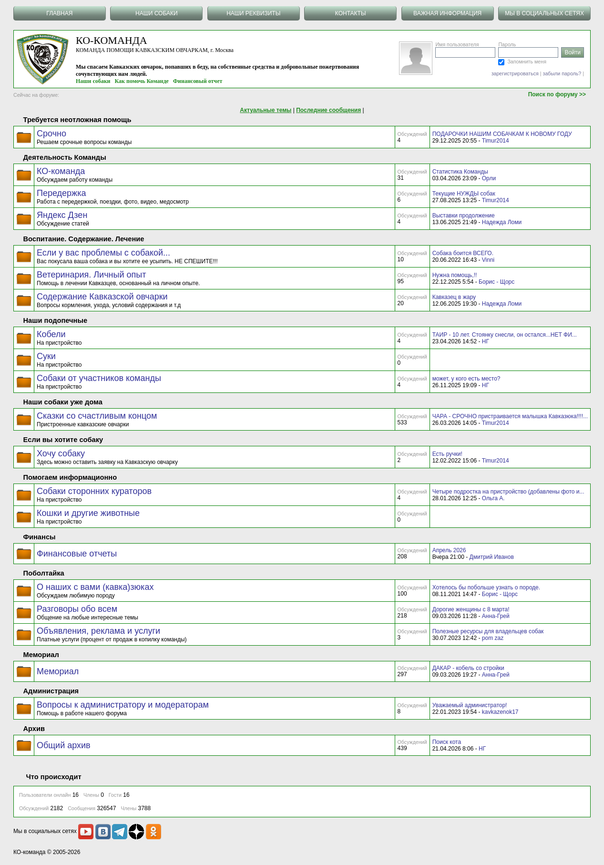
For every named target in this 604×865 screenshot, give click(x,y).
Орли (489, 178)
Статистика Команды (460, 171)
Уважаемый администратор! (469, 705)
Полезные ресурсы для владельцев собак (488, 631)
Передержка (61, 193)
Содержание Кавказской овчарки (102, 296)
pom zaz (492, 638)
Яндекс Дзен (62, 215)
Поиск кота (446, 742)
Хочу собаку (61, 453)
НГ (485, 341)
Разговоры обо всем (77, 609)
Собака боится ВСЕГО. (462, 253)
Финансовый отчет (198, 81)
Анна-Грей (496, 616)
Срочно (51, 133)
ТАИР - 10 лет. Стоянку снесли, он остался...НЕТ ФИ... (504, 334)
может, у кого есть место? (466, 378)
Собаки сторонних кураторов (94, 491)
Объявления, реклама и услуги (98, 631)
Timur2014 (495, 140)
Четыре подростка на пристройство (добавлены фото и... (508, 491)
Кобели (51, 334)
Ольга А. (493, 498)
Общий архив (64, 745)
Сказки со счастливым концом (97, 416)
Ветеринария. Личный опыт (91, 274)
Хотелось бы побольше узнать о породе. (486, 587)
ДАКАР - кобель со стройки (468, 668)
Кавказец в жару (454, 297)
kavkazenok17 (500, 712)
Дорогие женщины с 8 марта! (471, 609)
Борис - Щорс (496, 281)
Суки (46, 356)
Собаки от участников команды (99, 378)
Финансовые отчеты (77, 553)
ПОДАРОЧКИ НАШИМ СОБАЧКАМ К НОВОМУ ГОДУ (502, 134)
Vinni (488, 260)
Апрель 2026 (449, 550)
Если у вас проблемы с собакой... (103, 252)
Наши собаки (93, 81)
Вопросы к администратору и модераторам (123, 705)
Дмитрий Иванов (492, 557)
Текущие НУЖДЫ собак (463, 193)
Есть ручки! (447, 454)
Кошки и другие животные (88, 513)
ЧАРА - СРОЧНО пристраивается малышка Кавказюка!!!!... (510, 416)
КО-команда (61, 171)
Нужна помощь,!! (454, 275)
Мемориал (58, 671)
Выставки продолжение (463, 215)
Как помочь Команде (142, 81)
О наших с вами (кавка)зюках (95, 587)
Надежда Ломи (502, 222)
